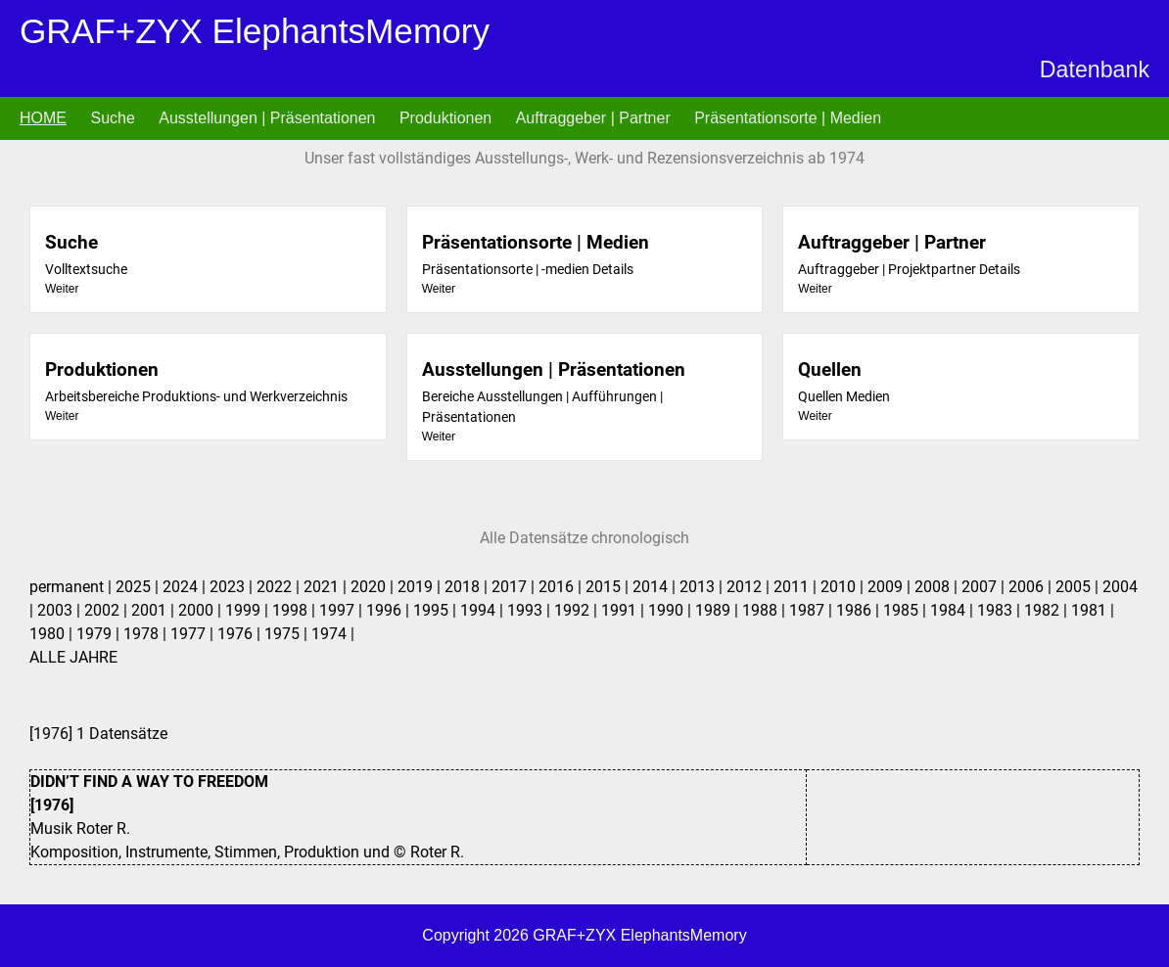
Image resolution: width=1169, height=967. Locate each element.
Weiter (61, 289)
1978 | (146, 633)
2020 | (374, 586)
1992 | (577, 610)
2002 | (107, 610)
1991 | (624, 610)
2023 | (233, 586)
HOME (43, 118)
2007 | (984, 586)
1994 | (483, 610)
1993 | (530, 610)
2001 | (154, 610)
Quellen (830, 369)
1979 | (99, 633)
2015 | (608, 586)
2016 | (561, 586)
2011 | (796, 586)
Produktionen (445, 118)
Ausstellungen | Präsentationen (267, 118)
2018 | (467, 586)
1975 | (287, 633)
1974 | (332, 633)
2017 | (514, 586)
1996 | (389, 610)
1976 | (240, 633)
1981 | (1092, 610)
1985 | (906, 610)
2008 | (937, 586)
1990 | (671, 610)
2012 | (749, 586)
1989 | (718, 610)
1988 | (765, 610)
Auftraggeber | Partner (593, 118)
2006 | (1031, 586)
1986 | (859, 610)
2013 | (702, 586)
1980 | (52, 633)
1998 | (295, 610)
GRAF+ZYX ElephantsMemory (255, 31)
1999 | (248, 610)
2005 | (1078, 586)
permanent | (72, 586)
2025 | (139, 586)
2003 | (60, 610)
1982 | (1047, 610)
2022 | (280, 586)
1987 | (812, 610)
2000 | (201, 610)
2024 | (186, 586)
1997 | (342, 610)
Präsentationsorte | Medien (787, 118)
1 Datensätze (584, 794)
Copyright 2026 (477, 935)
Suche (112, 118)
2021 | (327, 586)
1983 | (1000, 610)
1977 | (193, 633)
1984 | (953, 610)
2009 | (890, 586)
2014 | (655, 586)
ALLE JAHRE (73, 657)
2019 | (420, 586)
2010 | (843, 586)
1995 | (436, 610)
